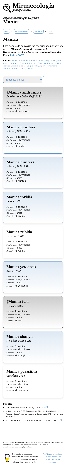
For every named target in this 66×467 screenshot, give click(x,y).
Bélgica (48, 60)
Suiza (22, 68)
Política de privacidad (52, 454)
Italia (36, 66)
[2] (15, 416)
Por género (38, 31)
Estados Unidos (54, 63)
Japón (42, 66)
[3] (60, 420)
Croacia (23, 63)
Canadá (6, 63)
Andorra (24, 60)
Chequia (15, 63)
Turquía (29, 68)
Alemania (15, 60)
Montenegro (51, 66)
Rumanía (15, 68)
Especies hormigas (21, 31)
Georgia (14, 66)
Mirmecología (33, 6)
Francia (6, 66)
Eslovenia (42, 63)
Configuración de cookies (52, 460)
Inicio (6, 31)
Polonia (6, 68)
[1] (47, 407)
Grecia (22, 66)
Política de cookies (53, 456)
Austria (41, 60)
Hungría (29, 66)
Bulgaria (57, 60)
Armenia (33, 60)
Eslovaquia (32, 63)
